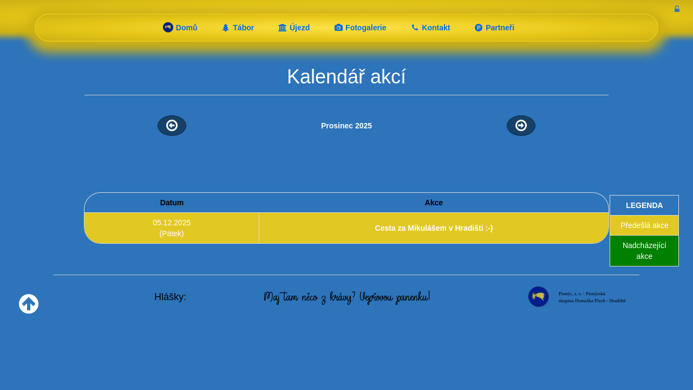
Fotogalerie (360, 27)
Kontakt (430, 27)
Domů (180, 27)
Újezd (294, 27)
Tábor (237, 27)
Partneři (494, 27)
